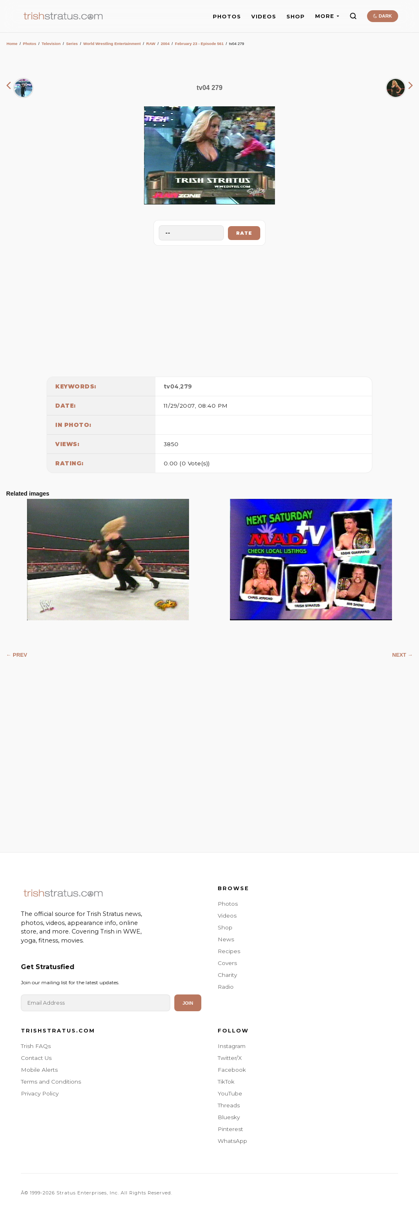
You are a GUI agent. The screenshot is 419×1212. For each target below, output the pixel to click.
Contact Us (36, 1058)
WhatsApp (232, 1141)
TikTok (226, 1081)
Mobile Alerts (39, 1069)
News (226, 939)
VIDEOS (263, 16)
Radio (226, 986)
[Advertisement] (209, 309)
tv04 (171, 386)
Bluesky (229, 1117)
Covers (227, 963)
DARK (382, 15)
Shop (225, 927)
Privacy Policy (40, 1093)
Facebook (232, 1069)
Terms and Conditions (51, 1081)
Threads (229, 1105)
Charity (227, 975)
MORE (327, 16)
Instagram (232, 1046)
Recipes (229, 951)
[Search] (353, 16)
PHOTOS (227, 16)
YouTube (230, 1093)
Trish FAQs (36, 1046)
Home (12, 43)
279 (186, 386)
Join (187, 1003)
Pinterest (230, 1129)
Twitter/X (230, 1058)
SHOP (295, 16)
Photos (29, 43)
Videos (227, 915)
